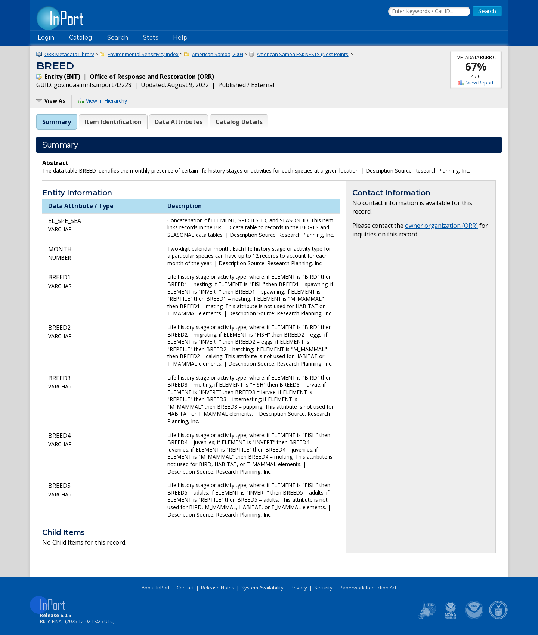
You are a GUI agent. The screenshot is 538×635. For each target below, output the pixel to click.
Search (117, 37)
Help (180, 37)
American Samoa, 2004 (217, 54)
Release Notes (217, 587)
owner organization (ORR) (441, 226)
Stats (150, 37)
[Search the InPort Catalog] (429, 11)
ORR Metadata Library (69, 54)
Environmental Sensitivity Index (143, 54)
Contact (185, 587)
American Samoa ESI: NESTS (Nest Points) (303, 54)
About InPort (156, 587)
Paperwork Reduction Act (368, 587)
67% (475, 66)
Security (323, 587)
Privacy (299, 587)
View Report (480, 82)
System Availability (262, 587)
